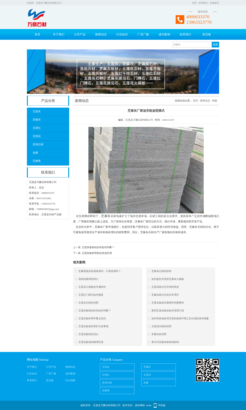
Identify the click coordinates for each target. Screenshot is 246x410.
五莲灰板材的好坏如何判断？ (98, 247)
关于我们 (58, 34)
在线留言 (214, 3)
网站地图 (32, 359)
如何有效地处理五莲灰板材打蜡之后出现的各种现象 (180, 318)
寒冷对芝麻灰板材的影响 (165, 342)
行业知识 (122, 34)
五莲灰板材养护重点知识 (92, 318)
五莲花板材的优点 (88, 334)
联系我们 (203, 3)
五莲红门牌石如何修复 (90, 294)
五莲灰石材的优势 (88, 302)
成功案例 (164, 34)
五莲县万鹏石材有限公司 (139, 119)
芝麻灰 (37, 119)
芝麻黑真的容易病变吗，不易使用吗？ (99, 271)
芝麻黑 (37, 161)
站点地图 (70, 380)
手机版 (161, 405)
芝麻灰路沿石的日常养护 (165, 294)
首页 (194, 3)
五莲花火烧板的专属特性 (92, 286)
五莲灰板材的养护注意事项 (93, 326)
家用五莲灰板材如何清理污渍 (167, 310)
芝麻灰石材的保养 (161, 271)
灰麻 (35, 152)
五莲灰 (37, 111)
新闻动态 (101, 34)
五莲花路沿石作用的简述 (165, 286)
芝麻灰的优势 (158, 334)
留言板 (206, 34)
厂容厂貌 (143, 34)
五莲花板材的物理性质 (90, 342)
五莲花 (37, 136)
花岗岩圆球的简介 (88, 279)
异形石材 (38, 144)
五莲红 (37, 127)
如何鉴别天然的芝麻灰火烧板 (167, 279)
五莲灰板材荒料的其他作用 (97, 253)
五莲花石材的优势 (161, 326)
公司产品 (80, 34)
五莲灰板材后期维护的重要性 (167, 302)
